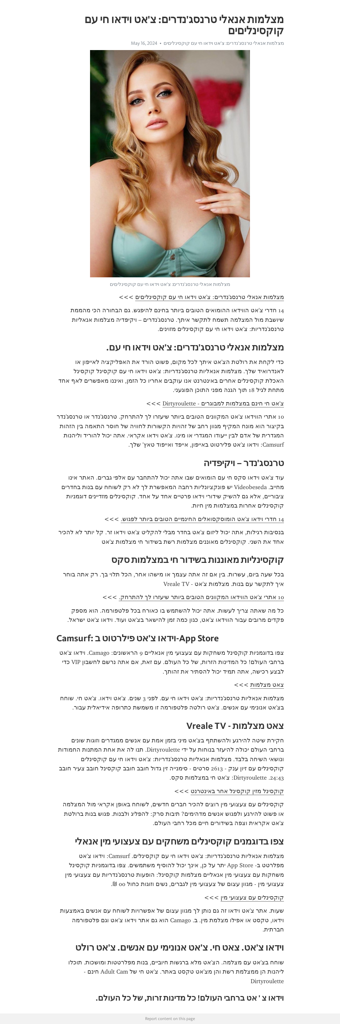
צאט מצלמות (267, 684)
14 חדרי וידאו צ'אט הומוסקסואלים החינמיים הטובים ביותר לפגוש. (202, 519)
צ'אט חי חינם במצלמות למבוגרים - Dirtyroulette (223, 403)
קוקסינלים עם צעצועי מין (252, 897)
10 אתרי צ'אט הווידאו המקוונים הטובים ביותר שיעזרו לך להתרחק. (201, 597)
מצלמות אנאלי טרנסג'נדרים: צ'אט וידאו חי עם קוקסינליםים (224, 43)
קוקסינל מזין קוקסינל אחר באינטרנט (237, 791)
